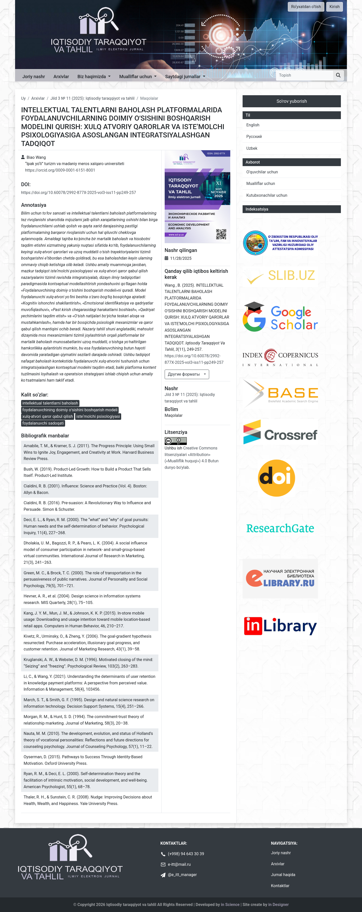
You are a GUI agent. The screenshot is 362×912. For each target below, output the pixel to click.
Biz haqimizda (92, 76)
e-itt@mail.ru (179, 864)
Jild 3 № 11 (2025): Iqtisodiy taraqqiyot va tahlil (93, 98)
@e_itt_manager (182, 874)
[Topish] (304, 75)
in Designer (278, 904)
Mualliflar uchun (136, 76)
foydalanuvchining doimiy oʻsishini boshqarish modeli (69, 410)
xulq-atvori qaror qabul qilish (47, 416)
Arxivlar (61, 76)
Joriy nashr (33, 76)
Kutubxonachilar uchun (266, 195)
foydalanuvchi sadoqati (43, 423)
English (252, 125)
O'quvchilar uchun (262, 172)
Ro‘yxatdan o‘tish (306, 6)
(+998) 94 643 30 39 (186, 853)
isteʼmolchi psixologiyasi (98, 416)
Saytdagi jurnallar (183, 76)
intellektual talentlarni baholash (50, 403)
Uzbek (251, 148)
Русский (254, 136)
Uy (23, 98)
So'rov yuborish (292, 101)
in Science (230, 904)
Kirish (335, 6)
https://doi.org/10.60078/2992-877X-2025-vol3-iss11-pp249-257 (78, 192)
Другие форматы (184, 374)
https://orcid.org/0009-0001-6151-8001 (60, 170)
